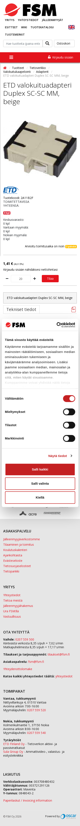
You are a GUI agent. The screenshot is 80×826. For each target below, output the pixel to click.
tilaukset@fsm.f (59, 654)
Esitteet (11, 27)
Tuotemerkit (15, 34)
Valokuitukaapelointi (17, 72)
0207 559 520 (36, 710)
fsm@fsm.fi (36, 662)
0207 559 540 (36, 733)
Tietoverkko (38, 68)
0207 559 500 (24, 639)
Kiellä (40, 497)
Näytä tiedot (57, 456)
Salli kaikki (40, 469)
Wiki (24, 27)
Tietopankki (11, 571)
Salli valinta (40, 483)
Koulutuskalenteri (15, 550)
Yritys (10, 20)
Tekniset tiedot (21, 309)
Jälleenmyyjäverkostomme (21, 539)
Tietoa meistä (12, 600)
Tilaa (50, 278)
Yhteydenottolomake (17, 669)
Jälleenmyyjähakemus (18, 606)
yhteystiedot (64, 676)
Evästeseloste (12, 561)
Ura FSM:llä (11, 611)
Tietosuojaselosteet (17, 566)
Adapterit (42, 72)
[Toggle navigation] (11, 57)
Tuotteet (18, 68)
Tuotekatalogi (42, 27)
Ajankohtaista (12, 555)
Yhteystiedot (28, 20)
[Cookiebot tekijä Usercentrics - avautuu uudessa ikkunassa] (57, 325)
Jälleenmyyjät (52, 20)
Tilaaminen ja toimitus (18, 544)
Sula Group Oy (13, 752)
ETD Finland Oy (14, 744)
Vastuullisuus (12, 616)
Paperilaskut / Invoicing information (27, 800)
